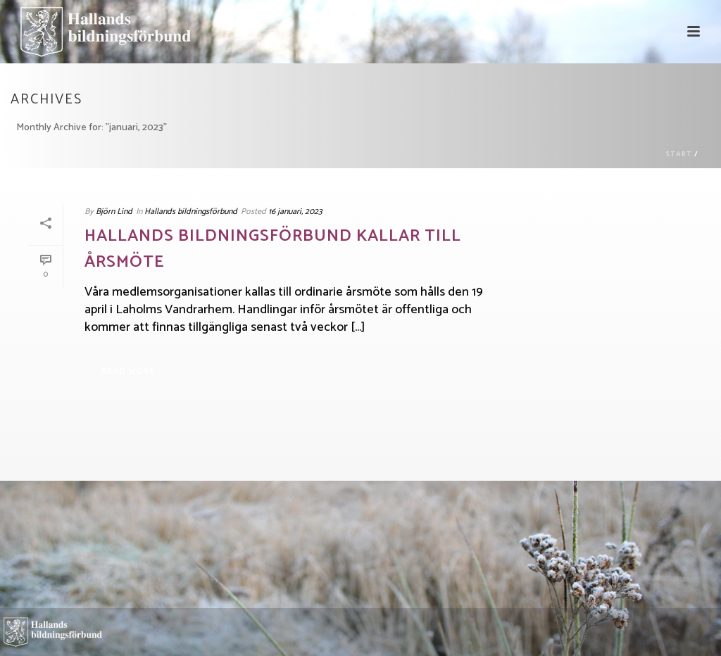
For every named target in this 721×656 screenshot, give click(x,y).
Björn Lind (114, 211)
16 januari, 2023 (295, 211)
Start (678, 154)
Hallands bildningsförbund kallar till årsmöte (272, 249)
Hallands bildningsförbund (190, 211)
